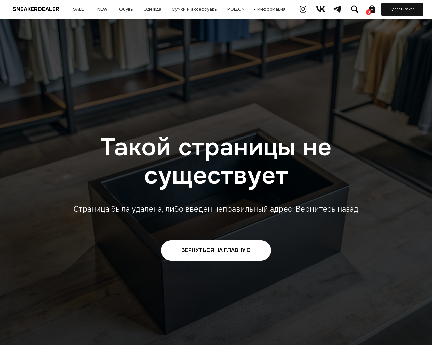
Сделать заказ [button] (402, 9)
